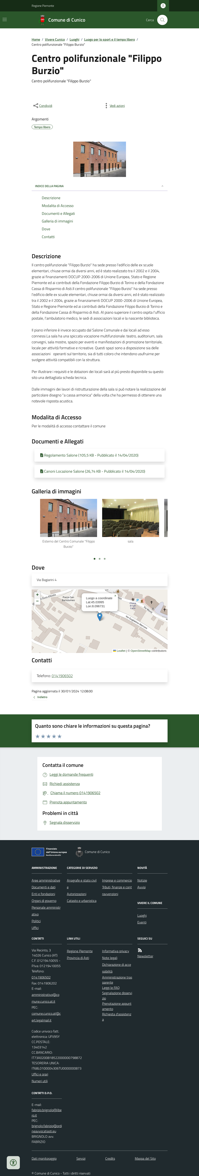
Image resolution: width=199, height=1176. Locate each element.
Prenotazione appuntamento (116, 1006)
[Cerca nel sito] (160, 20)
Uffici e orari (40, 1074)
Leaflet (119, 650)
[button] (99, 617)
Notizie (142, 880)
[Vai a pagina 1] (94, 559)
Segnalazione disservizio (117, 995)
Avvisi (141, 887)
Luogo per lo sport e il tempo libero (109, 39)
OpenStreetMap (141, 650)
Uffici (35, 927)
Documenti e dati (44, 887)
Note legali (109, 957)
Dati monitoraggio (44, 1158)
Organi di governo (44, 900)
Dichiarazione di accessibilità (116, 968)
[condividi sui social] (42, 105)
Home (36, 39)
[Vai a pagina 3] (105, 559)
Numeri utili (40, 1081)
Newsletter (145, 956)
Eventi (141, 922)
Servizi (80, 1158)
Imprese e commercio (117, 880)
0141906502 (62, 676)
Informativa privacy (115, 951)
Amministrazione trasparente (117, 980)
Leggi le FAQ (111, 987)
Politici (36, 920)
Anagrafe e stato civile (82, 884)
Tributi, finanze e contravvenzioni (117, 890)
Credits (110, 1158)
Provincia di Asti (78, 957)
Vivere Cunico (55, 39)
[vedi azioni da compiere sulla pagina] (114, 105)
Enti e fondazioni (43, 893)
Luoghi (74, 39)
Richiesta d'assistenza (116, 1017)
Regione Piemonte (43, 5)
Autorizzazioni (76, 893)
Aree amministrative (46, 880)
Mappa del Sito (145, 1158)
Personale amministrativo (46, 911)
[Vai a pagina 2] (99, 559)
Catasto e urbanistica (81, 900)
